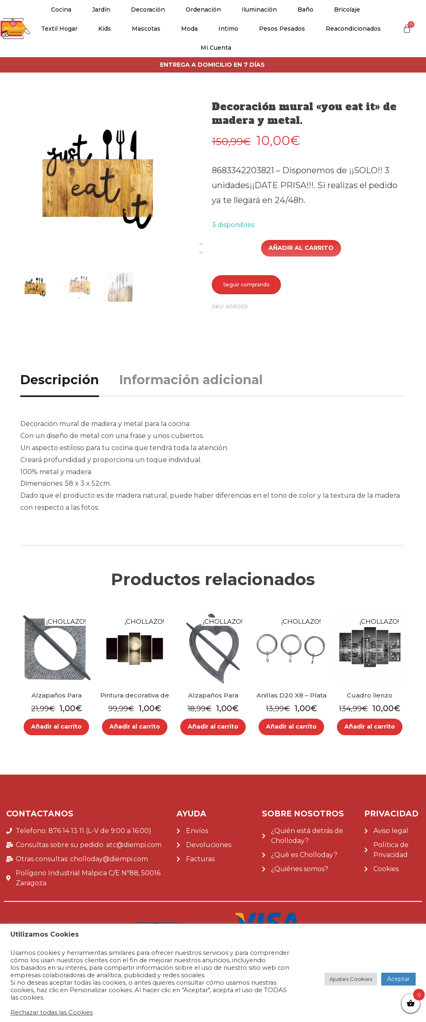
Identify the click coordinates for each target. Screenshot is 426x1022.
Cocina (61, 9)
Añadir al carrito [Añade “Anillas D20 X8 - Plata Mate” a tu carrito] (291, 726)
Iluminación (259, 9)
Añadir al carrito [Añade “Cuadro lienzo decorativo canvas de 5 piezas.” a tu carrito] (369, 726)
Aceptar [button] (398, 979)
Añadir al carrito (301, 248)
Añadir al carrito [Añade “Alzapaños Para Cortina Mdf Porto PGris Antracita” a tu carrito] (56, 726)
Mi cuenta (216, 47)
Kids (104, 28)
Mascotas (146, 28)
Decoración (148, 9)
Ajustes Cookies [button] (350, 979)
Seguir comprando (246, 284)
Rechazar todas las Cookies (51, 1012)
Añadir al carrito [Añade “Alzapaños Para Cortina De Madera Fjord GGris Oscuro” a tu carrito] (213, 726)
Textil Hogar (59, 28)
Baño (305, 9)
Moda (189, 28)
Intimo (228, 28)
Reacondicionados (353, 28)
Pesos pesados (282, 28)
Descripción (59, 379)
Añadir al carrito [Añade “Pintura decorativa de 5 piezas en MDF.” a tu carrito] (134, 726)
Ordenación (203, 9)
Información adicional (191, 379)
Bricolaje (347, 9)
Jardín (101, 9)
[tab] (69, 379)
